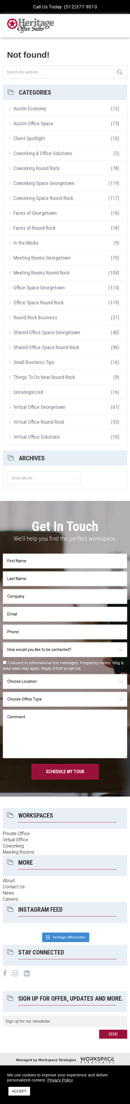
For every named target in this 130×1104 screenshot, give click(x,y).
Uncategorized (28, 392)
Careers (10, 899)
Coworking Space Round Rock (43, 198)
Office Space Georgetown (39, 288)
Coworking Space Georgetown (43, 183)
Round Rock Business (35, 317)
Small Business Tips (33, 362)
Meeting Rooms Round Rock (41, 273)
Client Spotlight (29, 138)
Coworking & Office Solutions (42, 153)
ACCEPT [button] (19, 1091)
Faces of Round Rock (34, 228)
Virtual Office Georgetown (39, 407)
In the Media (25, 243)
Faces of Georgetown (35, 213)
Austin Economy (29, 108)
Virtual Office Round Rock (38, 422)
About (9, 880)
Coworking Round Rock (36, 168)
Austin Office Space (33, 123)
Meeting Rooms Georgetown (42, 258)
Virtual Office (15, 839)
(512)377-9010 (80, 7)
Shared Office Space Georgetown (46, 332)
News (8, 893)
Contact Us (14, 886)
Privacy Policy (60, 1080)
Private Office (16, 833)
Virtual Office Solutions (36, 437)
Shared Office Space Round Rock (46, 347)
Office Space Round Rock (38, 302)
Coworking (13, 846)
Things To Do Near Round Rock (44, 377)
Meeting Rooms (18, 852)
